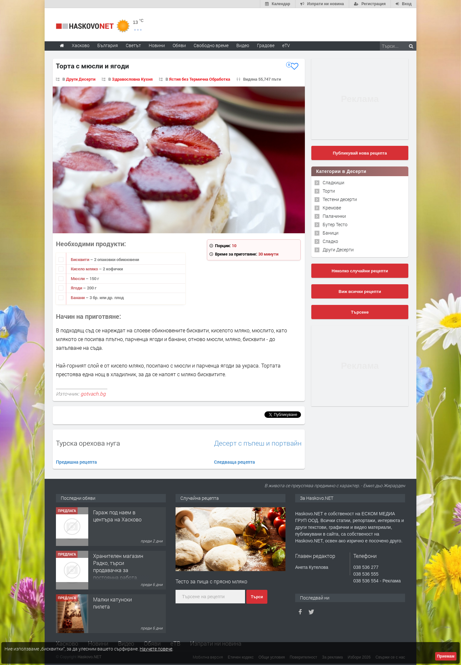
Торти (329, 191)
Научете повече (156, 649)
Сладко (330, 241)
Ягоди (77, 288)
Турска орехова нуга (88, 443)
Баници (330, 233)
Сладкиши (333, 182)
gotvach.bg (93, 393)
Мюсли (78, 278)
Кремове (332, 208)
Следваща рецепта (234, 462)
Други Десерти (80, 79)
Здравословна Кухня (132, 79)
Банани (78, 297)
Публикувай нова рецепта (360, 153)
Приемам (446, 656)
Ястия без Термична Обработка (199, 79)
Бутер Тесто (335, 224)
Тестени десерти (340, 199)
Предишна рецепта (76, 462)
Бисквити (80, 259)
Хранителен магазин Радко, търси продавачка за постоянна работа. (118, 566)
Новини (157, 45)
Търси (257, 597)
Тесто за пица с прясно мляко (211, 581)
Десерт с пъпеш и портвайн (258, 443)
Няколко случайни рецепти (360, 270)
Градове (265, 45)
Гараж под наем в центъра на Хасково (117, 516)
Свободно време (211, 45)
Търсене (360, 312)
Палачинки (334, 216)
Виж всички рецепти (359, 291)
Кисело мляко (85, 269)
